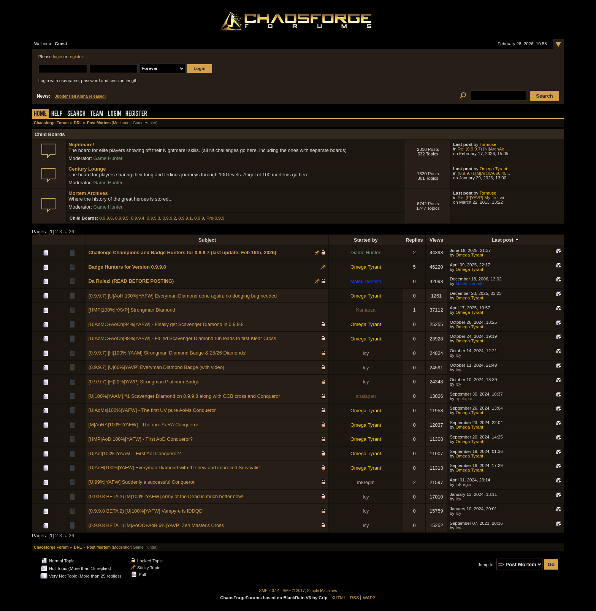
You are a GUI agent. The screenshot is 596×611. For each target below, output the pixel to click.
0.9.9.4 (137, 218)
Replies (414, 240)
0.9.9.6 (106, 218)
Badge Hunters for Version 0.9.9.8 (127, 267)
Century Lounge (87, 169)
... (66, 231)
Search (76, 114)
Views (436, 240)
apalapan (366, 396)
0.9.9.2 (169, 218)
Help (57, 114)
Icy (366, 353)
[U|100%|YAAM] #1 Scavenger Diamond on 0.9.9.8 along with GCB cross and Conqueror (184, 396)
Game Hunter (144, 123)
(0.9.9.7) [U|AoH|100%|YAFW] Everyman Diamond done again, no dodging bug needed (183, 296)
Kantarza (366, 310)
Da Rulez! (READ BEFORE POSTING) (131, 281)
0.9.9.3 (153, 218)
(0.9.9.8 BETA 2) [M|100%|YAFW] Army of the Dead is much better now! (166, 496)
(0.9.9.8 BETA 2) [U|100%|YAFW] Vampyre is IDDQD (146, 511)
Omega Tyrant (493, 168)
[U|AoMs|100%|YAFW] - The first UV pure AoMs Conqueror (152, 410)
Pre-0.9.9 (215, 218)
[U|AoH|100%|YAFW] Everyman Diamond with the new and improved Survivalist (175, 467)
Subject (207, 240)
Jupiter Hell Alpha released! (80, 96)
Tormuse (487, 144)
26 (71, 231)
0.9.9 (199, 218)
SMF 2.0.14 (269, 591)
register (75, 56)
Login (114, 114)
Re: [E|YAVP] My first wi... (482, 197)
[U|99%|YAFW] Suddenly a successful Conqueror (142, 482)
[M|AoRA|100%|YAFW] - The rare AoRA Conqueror (143, 424)
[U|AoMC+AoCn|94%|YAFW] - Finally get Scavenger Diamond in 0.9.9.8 (166, 324)
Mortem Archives (88, 193)
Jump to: (486, 564)
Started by (366, 240)
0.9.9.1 (185, 218)
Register (136, 114)
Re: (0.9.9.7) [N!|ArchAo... (483, 149)
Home (40, 114)
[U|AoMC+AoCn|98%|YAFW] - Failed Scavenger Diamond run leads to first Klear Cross (182, 338)
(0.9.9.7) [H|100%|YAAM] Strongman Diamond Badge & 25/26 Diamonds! (168, 353)
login (57, 56)
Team (96, 114)
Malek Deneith (365, 281)
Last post (505, 240)
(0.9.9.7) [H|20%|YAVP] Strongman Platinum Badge (144, 382)
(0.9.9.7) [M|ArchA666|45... (484, 173)
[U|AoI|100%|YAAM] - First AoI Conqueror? (135, 453)
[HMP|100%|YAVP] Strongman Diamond (132, 310)
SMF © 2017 (294, 591)
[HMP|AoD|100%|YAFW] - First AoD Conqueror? (141, 439)
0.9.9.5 (121, 218)
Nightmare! (81, 144)
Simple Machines (322, 591)
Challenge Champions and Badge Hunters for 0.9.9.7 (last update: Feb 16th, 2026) (182, 252)
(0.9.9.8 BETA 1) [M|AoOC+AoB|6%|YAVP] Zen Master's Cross (156, 525)
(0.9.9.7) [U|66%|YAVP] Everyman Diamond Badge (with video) (157, 367)
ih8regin (366, 482)
